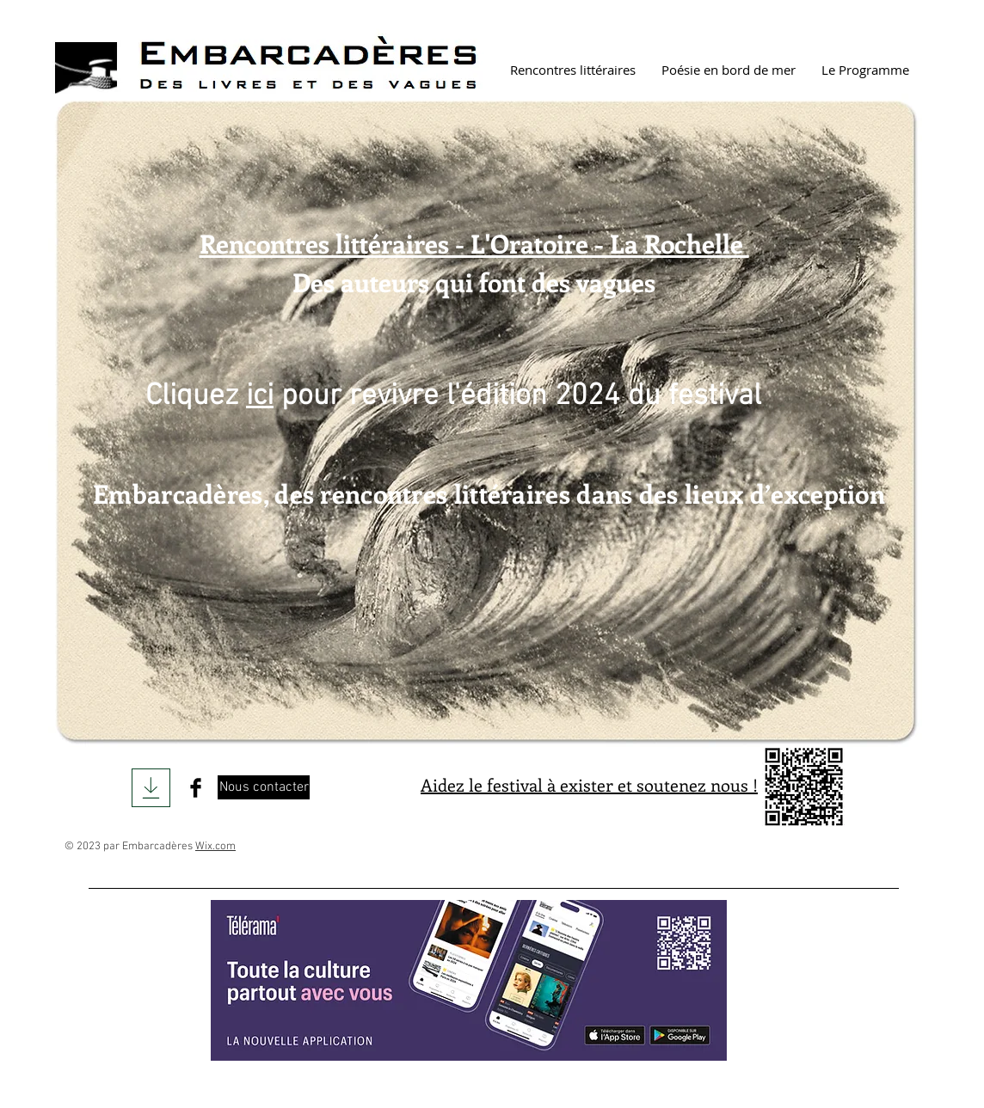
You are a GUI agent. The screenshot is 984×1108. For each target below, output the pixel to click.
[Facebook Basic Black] (196, 788)
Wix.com (215, 847)
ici (260, 396)
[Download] (151, 787)
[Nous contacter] (264, 787)
